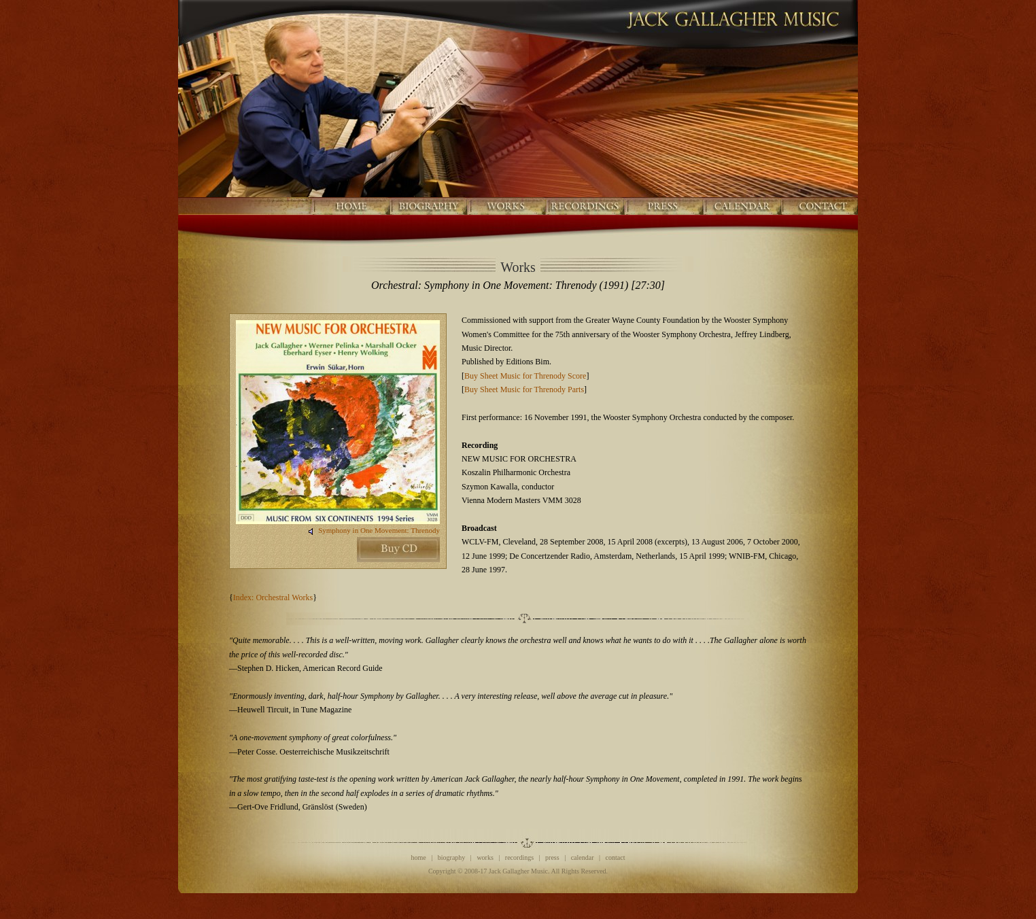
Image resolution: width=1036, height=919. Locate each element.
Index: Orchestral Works (273, 597)
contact (615, 857)
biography (452, 857)
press (552, 857)
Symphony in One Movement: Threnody (379, 530)
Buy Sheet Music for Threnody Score (525, 376)
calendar (582, 857)
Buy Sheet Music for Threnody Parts (524, 389)
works (485, 857)
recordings (519, 857)
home (418, 857)
